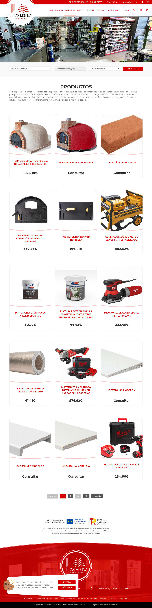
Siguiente (97, 496)
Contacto (126, 10)
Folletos (81, 10)
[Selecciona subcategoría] (70, 69)
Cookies (103, 598)
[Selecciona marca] (104, 69)
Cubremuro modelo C (30, 466)
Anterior (53, 496)
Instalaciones (113, 10)
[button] (134, 10)
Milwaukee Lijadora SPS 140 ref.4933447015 (121, 314)
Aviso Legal (28, 598)
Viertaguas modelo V (121, 390)
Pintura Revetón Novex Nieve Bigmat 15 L (30, 314)
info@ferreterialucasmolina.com (121, 2)
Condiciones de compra (119, 598)
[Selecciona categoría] (30, 69)
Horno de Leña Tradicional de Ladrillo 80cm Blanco (30, 162)
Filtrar (133, 69)
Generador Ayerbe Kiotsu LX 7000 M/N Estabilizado (121, 238)
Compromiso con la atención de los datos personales (76, 598)
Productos (70, 10)
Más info (67, 587)
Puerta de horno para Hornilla (76, 238)
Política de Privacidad (43, 598)
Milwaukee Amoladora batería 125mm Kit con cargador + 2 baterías (76, 390)
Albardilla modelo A (76, 466)
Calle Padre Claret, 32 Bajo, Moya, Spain (109, 588)
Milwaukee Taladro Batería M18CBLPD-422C (122, 466)
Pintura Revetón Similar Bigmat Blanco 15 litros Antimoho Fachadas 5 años (76, 314)
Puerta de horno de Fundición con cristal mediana (30, 238)
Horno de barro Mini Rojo (76, 162)
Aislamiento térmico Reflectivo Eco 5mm (30, 390)
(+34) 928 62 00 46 (78, 2)
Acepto (67, 582)
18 (86, 496)
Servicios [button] (101, 10)
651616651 (96, 2)
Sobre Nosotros (56, 10)
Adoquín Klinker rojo (122, 162)
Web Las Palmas (112, 605)
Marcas (90, 10)
